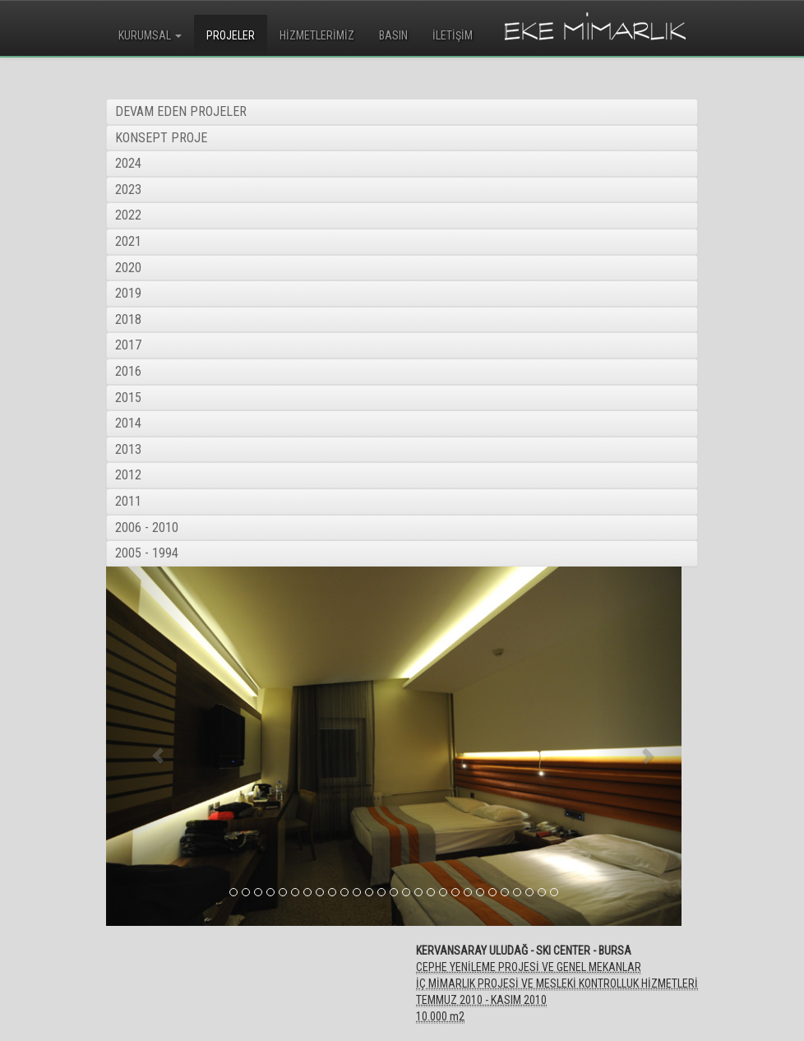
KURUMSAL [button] (150, 35)
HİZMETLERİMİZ (317, 35)
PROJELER (230, 35)
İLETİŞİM (452, 35)
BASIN (393, 35)
